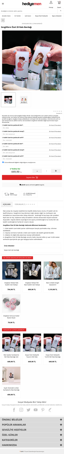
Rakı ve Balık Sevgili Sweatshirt (52, 284)
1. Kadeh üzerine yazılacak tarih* (12, 137)
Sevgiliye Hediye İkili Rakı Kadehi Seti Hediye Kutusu (32, 284)
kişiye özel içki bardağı (11, 250)
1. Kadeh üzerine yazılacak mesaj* (13, 131)
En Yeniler (18, 16)
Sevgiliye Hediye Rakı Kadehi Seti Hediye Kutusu (11, 284)
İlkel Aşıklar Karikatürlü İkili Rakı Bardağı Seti (11, 356)
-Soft (21, 451)
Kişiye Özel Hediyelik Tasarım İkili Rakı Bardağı (32, 356)
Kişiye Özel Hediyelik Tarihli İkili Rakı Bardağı (53, 356)
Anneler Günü (6, 16)
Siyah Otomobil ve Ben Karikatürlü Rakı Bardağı (11, 389)
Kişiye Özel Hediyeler (41, 16)
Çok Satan (28, 16)
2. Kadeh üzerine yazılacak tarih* (12, 156)
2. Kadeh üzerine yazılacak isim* (12, 144)
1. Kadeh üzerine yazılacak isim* (12, 125)
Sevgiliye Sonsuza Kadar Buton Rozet (11, 317)
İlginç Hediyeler (57, 16)
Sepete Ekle (32, 177)
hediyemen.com (39, 116)
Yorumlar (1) (59, 113)
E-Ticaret (25, 451)
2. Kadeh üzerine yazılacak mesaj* (13, 150)
